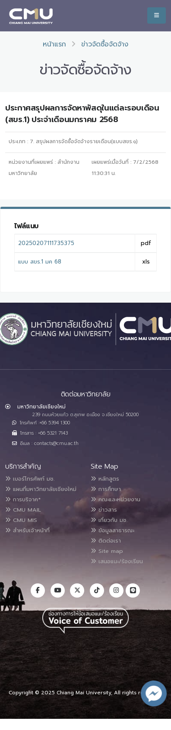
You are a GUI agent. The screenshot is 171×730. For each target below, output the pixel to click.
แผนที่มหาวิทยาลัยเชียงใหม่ (40, 489)
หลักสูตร (105, 479)
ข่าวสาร (104, 510)
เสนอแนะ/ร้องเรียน (117, 561)
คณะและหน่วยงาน (115, 499)
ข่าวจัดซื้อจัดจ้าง (104, 44)
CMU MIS (21, 520)
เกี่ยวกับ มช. (109, 520)
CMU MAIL (23, 510)
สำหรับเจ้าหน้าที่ (27, 530)
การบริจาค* (23, 499)
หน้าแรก (54, 44)
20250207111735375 (46, 243)
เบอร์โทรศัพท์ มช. (29, 479)
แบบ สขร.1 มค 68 (39, 262)
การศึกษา (106, 489)
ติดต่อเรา (106, 541)
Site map (107, 551)
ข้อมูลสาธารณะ (112, 530)
